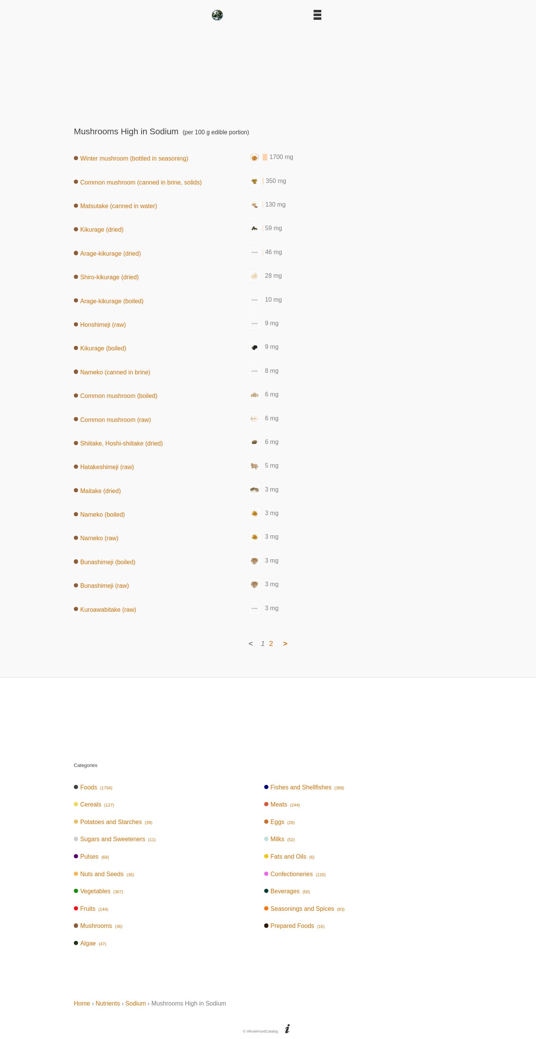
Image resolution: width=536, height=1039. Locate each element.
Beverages (287, 891)
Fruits (91, 908)
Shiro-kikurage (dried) (106, 277)
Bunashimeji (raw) (101, 585)
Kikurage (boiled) (100, 348)
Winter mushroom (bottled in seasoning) (131, 158)
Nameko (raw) (96, 538)
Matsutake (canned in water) (115, 206)
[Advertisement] (268, 71)
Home (82, 1003)
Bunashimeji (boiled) (105, 561)
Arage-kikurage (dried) (107, 253)
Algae (90, 943)
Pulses (91, 856)
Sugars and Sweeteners (115, 839)
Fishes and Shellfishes (304, 787)
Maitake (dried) (97, 490)
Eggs (279, 822)
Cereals (94, 804)
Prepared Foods (294, 926)
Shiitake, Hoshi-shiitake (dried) (118, 443)
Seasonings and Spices (304, 908)
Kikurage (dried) (99, 229)
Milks (279, 839)
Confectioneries (295, 874)
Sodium (135, 1003)
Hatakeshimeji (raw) (104, 467)
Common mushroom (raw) (112, 419)
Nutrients (108, 1003)
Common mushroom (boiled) (116, 396)
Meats (282, 804)
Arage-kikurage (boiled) (109, 301)
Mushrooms (98, 926)
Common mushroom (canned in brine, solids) (138, 182)
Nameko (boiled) (99, 514)
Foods (93, 787)
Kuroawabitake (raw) (105, 609)
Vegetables (98, 891)
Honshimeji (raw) (100, 324)
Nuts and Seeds (104, 874)
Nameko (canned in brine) (112, 372)
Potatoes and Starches (113, 822)
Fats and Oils (289, 856)
